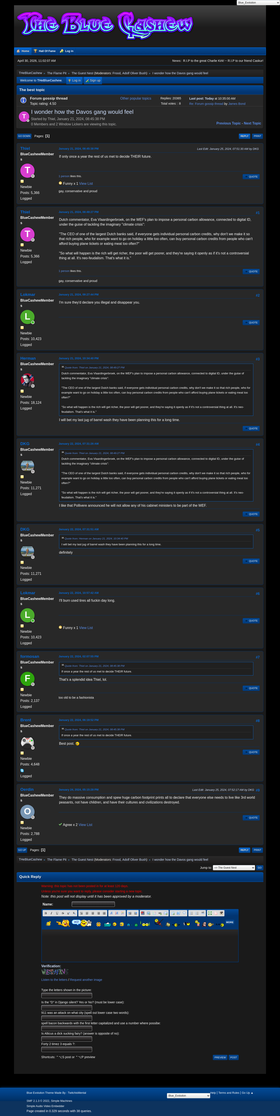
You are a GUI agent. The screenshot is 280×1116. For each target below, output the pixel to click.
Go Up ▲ (247, 1092)
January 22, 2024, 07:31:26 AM (79, 443)
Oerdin (27, 789)
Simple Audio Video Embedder (46, 1106)
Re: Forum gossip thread (206, 103)
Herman (28, 358)
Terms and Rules (228, 1092)
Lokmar (27, 294)
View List (86, 183)
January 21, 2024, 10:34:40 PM (79, 358)
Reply (244, 136)
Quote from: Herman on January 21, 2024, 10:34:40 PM (96, 538)
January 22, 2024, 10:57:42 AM (79, 592)
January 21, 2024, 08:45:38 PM (79, 148)
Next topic (252, 123)
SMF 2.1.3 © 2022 (38, 1100)
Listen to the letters (54, 979)
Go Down (24, 136)
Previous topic (228, 123)
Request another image (86, 979)
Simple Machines (61, 1100)
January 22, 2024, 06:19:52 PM (79, 720)
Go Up (22, 850)
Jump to (205, 867)
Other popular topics (135, 98)
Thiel (25, 148)
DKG (25, 443)
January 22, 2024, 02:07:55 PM (79, 656)
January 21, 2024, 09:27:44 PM (79, 294)
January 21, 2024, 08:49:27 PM (79, 212)
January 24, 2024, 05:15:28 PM (79, 789)
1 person (64, 176)
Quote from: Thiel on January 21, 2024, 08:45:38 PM (94, 665)
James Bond (237, 103)
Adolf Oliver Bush (134, 73)
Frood (116, 73)
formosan (29, 656)
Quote (251, 176)
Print (257, 136)
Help (213, 1092)
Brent (25, 720)
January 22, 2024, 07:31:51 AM (79, 529)
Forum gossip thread (49, 98)
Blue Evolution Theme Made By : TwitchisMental (56, 1092)
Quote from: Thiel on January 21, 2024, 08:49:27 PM (94, 367)
